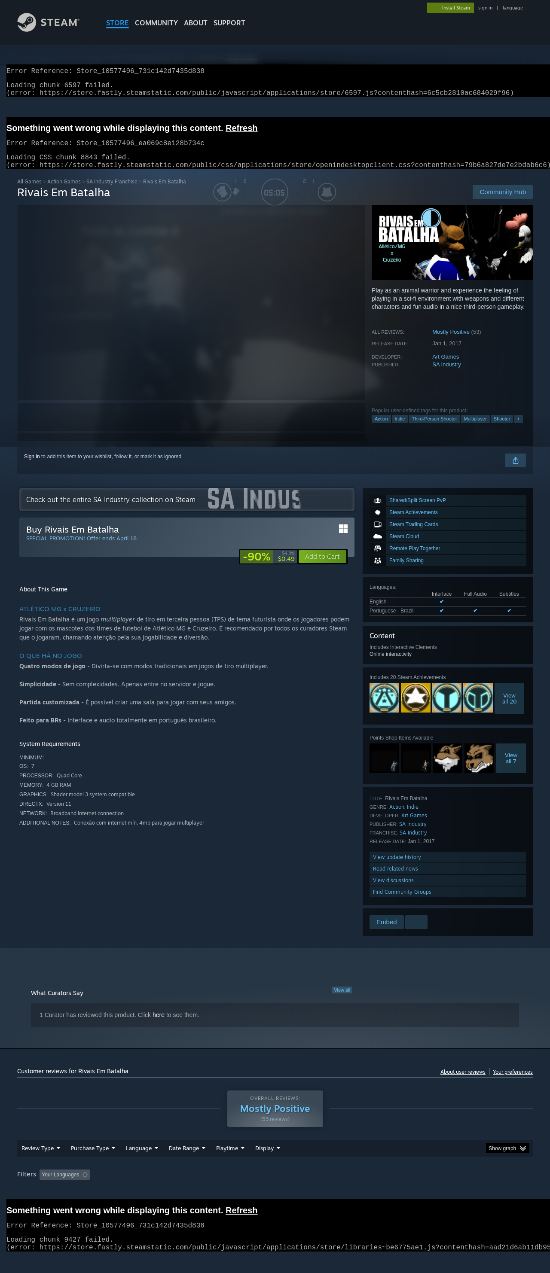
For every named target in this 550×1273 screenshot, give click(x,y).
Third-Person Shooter (434, 429)
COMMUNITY (156, 22)
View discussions (393, 890)
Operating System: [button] (347, 1191)
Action (381, 429)
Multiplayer (475, 429)
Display (264, 1164)
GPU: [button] (420, 1191)
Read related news (395, 879)
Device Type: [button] (458, 1191)
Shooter (502, 429)
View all (342, 1000)
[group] (275, 1191)
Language (139, 1164)
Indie (400, 429)
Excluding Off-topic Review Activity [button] (147, 1191)
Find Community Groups (402, 902)
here (159, 1025)
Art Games (445, 367)
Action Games (64, 192)
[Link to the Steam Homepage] (55, 29)
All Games (29, 192)
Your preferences (513, 1082)
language (513, 8)
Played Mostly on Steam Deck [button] (275, 1191)
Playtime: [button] (213, 1191)
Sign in (32, 467)
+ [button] (518, 429)
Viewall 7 (511, 768)
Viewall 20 (509, 708)
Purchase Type (90, 1164)
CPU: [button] (391, 1191)
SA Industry (446, 375)
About (196, 22)
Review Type (37, 1164)
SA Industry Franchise (112, 192)
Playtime (227, 1164)
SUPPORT (229, 22)
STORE (117, 22)
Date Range (184, 1164)
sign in (485, 8)
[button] (322, 567)
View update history (397, 867)
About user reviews (463, 1082)
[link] (268, 567)
